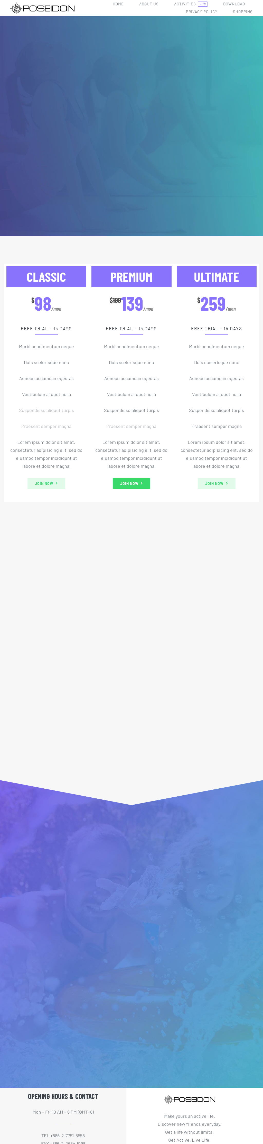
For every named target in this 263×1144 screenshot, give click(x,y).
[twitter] (34, 1096)
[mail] (63, 1096)
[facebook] (24, 1096)
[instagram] (53, 1096)
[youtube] (44, 1096)
